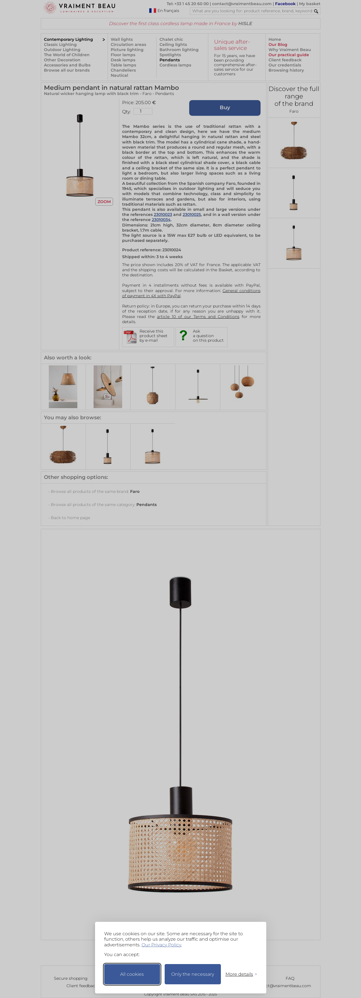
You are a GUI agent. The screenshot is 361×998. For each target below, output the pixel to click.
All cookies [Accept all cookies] (132, 974)
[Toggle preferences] (238, 974)
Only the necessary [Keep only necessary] (192, 974)
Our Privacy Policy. (162, 945)
